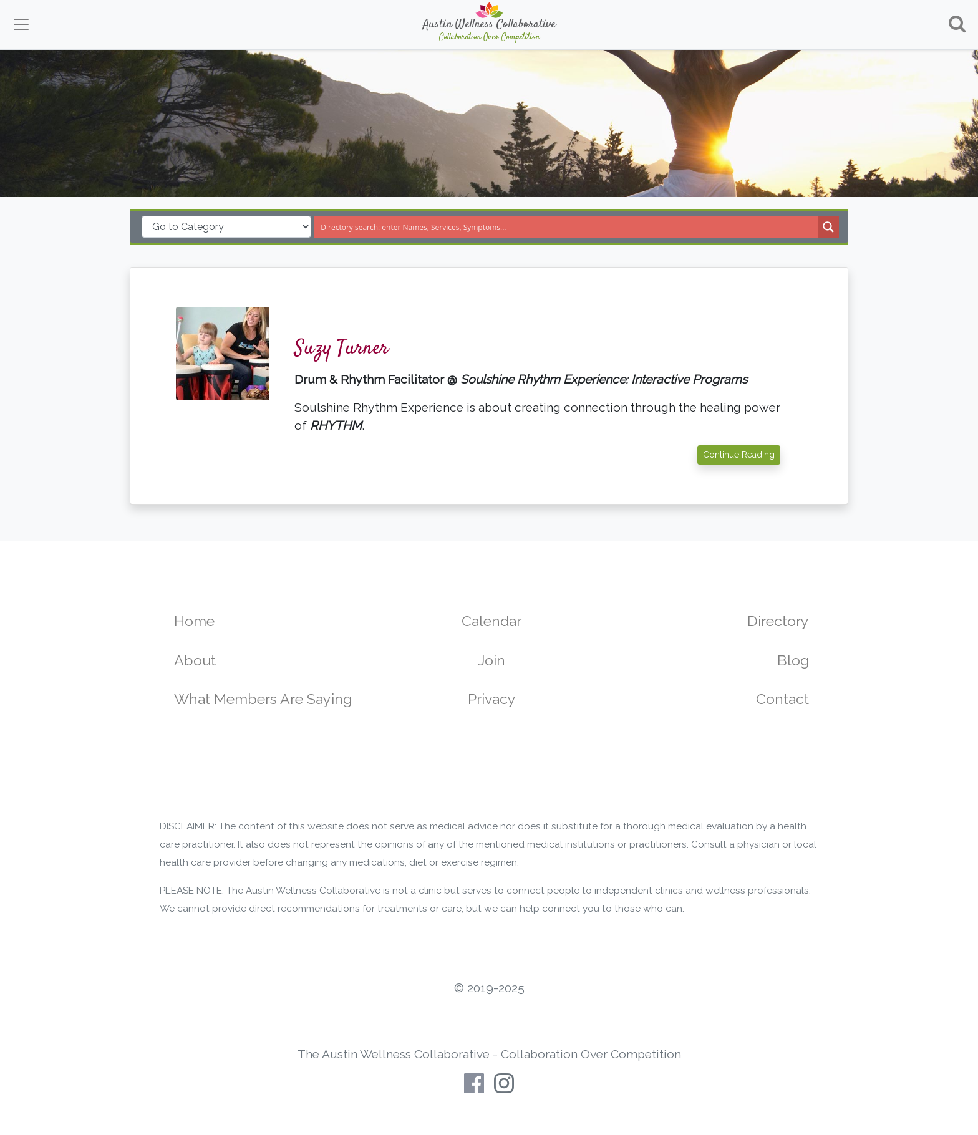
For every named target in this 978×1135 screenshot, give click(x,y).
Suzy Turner (341, 348)
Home (194, 620)
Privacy (492, 698)
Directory (778, 620)
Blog (793, 660)
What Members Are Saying (263, 698)
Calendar (491, 620)
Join (491, 660)
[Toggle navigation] (21, 24)
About (195, 660)
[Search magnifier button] (828, 227)
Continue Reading (739, 455)
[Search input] (566, 227)
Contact (782, 698)
